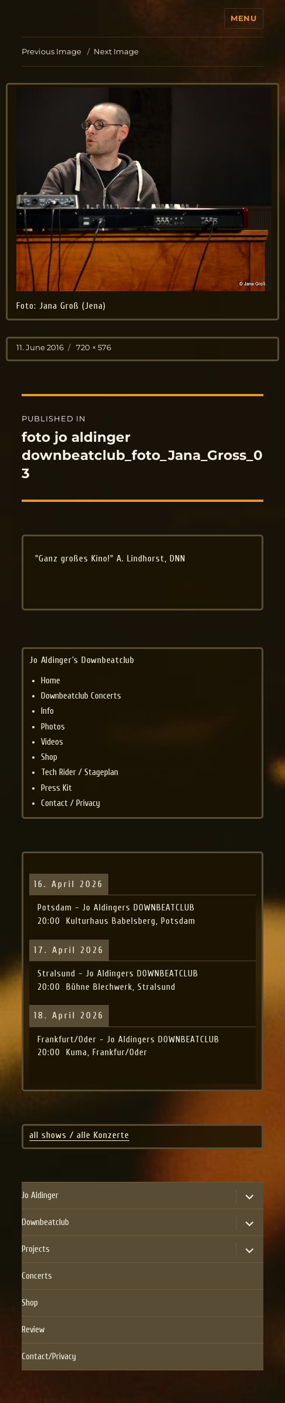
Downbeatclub (45, 1222)
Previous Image (51, 51)
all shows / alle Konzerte (79, 1135)
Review (33, 1330)
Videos (52, 742)
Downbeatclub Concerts (81, 696)
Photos (53, 727)
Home (50, 681)
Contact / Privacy (70, 803)
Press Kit (56, 788)
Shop (49, 757)
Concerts (37, 1276)
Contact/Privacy (49, 1357)
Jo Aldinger (40, 1195)
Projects (36, 1249)
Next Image (116, 51)
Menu (243, 18)
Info (47, 711)
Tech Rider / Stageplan (79, 772)
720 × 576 (93, 347)
